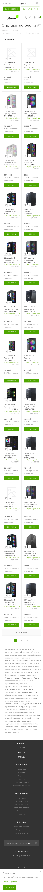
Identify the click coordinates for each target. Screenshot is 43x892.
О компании (21, 769)
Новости (21, 773)
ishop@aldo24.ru (23, 856)
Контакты (21, 779)
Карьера (21, 776)
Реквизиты (21, 811)
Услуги (21, 752)
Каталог (21, 743)
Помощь (21, 822)
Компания (21, 765)
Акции (21, 748)
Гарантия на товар (21, 808)
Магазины (22, 798)
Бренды (21, 757)
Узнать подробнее (10, 881)
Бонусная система (21, 833)
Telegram (24, 867)
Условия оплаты (21, 801)
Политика (21, 814)
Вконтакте (18, 867)
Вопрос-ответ (21, 830)
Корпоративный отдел (21, 785)
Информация (21, 793)
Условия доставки (21, 804)
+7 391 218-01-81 (22, 851)
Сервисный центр (22, 782)
